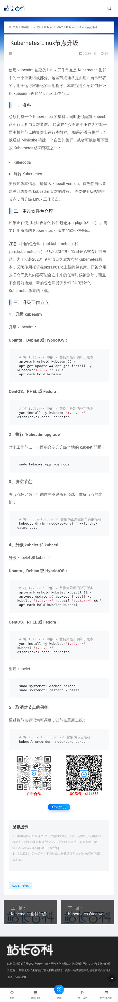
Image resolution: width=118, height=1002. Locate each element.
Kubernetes (88, 70)
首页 (15, 27)
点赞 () (59, 807)
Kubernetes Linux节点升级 (81, 27)
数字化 (25, 27)
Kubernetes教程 (53, 27)
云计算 (37, 27)
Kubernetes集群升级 (28, 914)
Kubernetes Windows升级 (87, 914)
